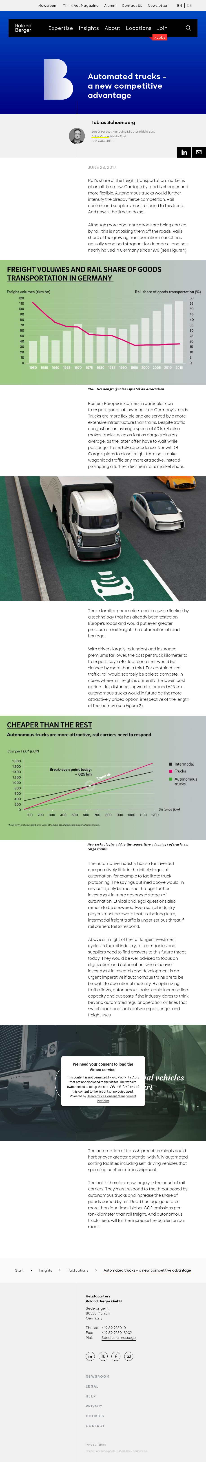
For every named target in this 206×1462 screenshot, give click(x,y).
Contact (95, 1426)
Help (91, 1396)
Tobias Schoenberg (113, 122)
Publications (77, 1270)
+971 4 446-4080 (102, 141)
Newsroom (98, 1377)
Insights (45, 1270)
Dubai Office (100, 136)
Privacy (94, 1406)
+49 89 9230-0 (114, 1328)
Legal (92, 1386)
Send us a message (119, 1337)
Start (19, 1270)
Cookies (95, 1416)
